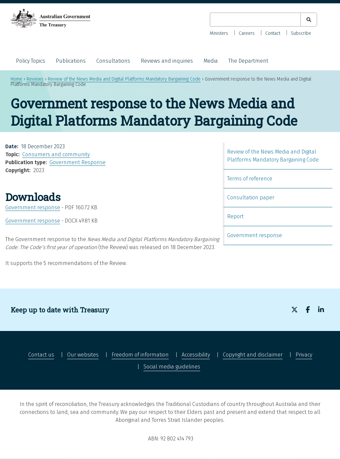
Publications (71, 61)
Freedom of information (140, 355)
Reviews (35, 79)
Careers (247, 33)
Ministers (219, 33)
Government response (32, 207)
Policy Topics (30, 61)
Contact (272, 33)
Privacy (304, 355)
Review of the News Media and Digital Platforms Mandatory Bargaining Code (124, 79)
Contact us (41, 355)
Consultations (113, 61)
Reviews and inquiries (167, 61)
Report (235, 216)
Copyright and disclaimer (253, 355)
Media (211, 61)
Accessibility (196, 355)
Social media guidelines (171, 366)
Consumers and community (56, 154)
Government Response (77, 162)
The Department (248, 61)
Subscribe (301, 33)
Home (16, 79)
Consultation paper (250, 197)
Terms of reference (249, 178)
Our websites (83, 355)
